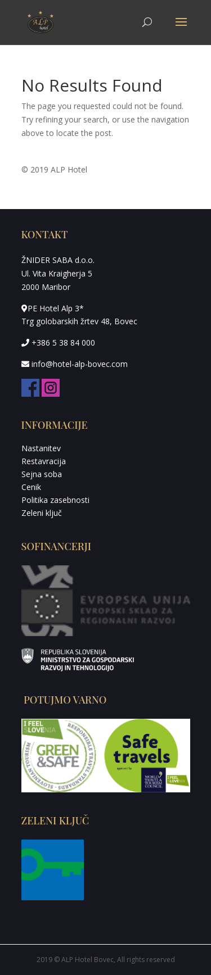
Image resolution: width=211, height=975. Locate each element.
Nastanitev (41, 448)
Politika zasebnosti (55, 500)
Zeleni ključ (41, 512)
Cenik (31, 487)
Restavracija (43, 461)
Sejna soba (41, 474)
